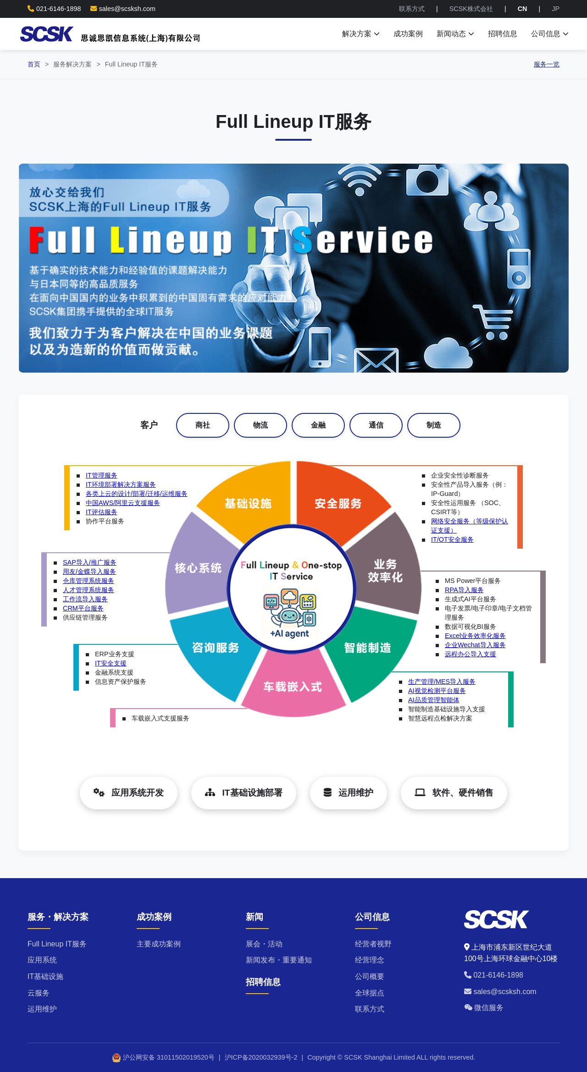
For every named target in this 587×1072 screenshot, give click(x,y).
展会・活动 (264, 944)
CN (522, 8)
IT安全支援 (111, 663)
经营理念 (369, 960)
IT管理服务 (101, 475)
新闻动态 (455, 34)
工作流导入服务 (85, 599)
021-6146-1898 (493, 975)
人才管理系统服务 (88, 590)
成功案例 (408, 34)
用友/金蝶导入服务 (89, 571)
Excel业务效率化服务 (475, 635)
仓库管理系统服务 (88, 580)
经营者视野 (373, 944)
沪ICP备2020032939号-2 (261, 1057)
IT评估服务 (101, 512)
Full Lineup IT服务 (57, 944)
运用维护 (348, 792)
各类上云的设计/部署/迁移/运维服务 (137, 493)
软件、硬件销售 (454, 792)
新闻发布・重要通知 (279, 960)
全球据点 (369, 993)
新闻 (254, 917)
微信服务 (484, 1008)
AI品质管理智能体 (434, 700)
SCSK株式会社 (471, 8)
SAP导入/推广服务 (89, 562)
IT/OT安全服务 (452, 539)
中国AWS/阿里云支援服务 (123, 502)
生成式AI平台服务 (470, 599)
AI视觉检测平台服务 (437, 690)
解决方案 (361, 34)
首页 (34, 64)
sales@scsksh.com (127, 8)
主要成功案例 (159, 944)
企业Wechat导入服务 (475, 645)
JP (555, 8)
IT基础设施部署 (243, 792)
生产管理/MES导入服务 (442, 681)
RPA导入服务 (464, 590)
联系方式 (412, 8)
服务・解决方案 (58, 917)
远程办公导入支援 (470, 654)
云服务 (39, 993)
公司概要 (369, 976)
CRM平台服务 (83, 608)
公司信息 (550, 34)
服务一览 (546, 64)
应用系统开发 (129, 792)
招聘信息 (502, 34)
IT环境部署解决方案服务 (121, 484)
